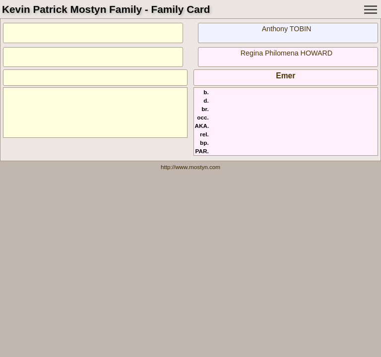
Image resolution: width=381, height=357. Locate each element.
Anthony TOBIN (287, 29)
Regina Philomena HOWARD (286, 53)
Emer (285, 75)
